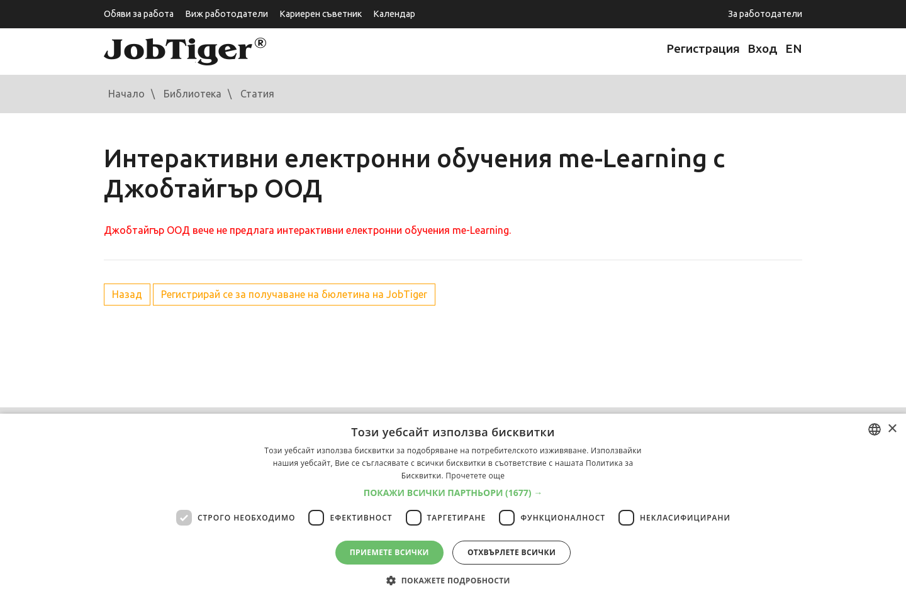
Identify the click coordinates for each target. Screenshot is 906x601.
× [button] (892, 429)
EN (793, 48)
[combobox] (874, 429)
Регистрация (703, 48)
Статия (257, 93)
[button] (453, 493)
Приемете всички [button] (389, 552)
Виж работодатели (226, 14)
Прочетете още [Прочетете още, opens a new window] (475, 475)
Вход (762, 48)
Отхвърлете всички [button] (511, 552)
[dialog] (453, 507)
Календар (394, 14)
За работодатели (765, 14)
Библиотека (192, 93)
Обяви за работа (139, 14)
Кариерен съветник (320, 14)
